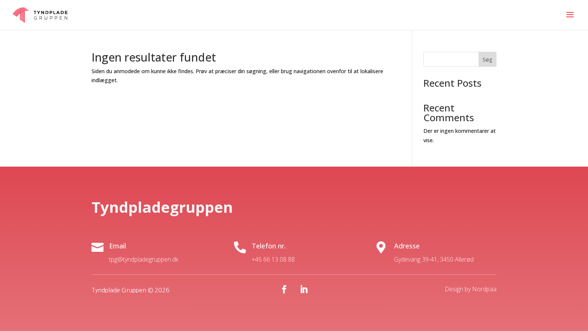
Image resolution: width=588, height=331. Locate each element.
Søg (487, 59)
